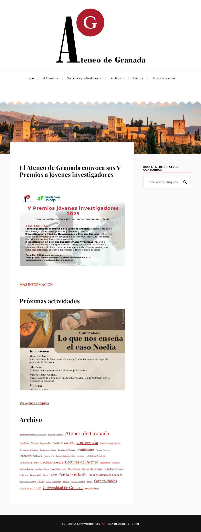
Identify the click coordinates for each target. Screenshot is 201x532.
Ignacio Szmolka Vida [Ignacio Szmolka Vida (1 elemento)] (65, 456)
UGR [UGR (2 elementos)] (37, 488)
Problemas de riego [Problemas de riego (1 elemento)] (28, 481)
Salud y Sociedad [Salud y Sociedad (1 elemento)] (53, 481)
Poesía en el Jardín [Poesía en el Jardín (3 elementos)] (73, 474)
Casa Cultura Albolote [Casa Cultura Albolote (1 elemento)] (29, 443)
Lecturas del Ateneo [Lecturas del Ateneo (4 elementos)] (82, 462)
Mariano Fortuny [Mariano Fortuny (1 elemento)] (27, 469)
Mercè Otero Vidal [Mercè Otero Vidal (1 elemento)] (58, 469)
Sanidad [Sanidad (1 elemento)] (66, 481)
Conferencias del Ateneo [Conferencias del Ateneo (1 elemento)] (110, 443)
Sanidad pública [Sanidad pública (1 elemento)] (78, 481)
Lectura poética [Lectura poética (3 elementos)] (51, 462)
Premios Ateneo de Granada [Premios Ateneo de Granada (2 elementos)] (105, 474)
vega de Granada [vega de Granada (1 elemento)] (92, 488)
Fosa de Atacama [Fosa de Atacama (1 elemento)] (103, 450)
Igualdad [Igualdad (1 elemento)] (80, 456)
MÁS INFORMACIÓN (36, 285)
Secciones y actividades (82, 78)
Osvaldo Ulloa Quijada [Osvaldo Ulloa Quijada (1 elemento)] (91, 469)
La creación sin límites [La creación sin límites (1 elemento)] (29, 463)
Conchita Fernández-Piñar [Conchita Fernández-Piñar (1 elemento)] (64, 443)
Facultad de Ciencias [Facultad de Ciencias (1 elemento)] (67, 450)
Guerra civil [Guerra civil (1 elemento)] (49, 456)
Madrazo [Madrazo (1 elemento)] (116, 463)
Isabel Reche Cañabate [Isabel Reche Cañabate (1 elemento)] (95, 456)
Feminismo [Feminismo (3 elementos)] (85, 449)
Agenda (138, 78)
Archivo (115, 78)
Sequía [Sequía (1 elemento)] (89, 481)
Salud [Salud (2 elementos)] (40, 481)
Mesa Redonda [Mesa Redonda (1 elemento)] (74, 469)
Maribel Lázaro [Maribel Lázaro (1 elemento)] (42, 469)
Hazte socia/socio (163, 78)
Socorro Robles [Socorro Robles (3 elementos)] (105, 481)
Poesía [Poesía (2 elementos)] (53, 474)
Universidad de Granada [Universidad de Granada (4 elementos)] (63, 487)
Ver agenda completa (34, 403)
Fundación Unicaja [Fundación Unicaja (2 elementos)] (31, 455)
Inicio (30, 78)
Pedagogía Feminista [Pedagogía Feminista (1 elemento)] (39, 475)
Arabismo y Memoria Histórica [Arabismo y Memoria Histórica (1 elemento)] (33, 435)
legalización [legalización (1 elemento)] (105, 463)
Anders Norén (128, 523)
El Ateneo (48, 78)
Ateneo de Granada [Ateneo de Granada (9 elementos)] (87, 433)
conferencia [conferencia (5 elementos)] (87, 442)
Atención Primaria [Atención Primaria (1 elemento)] (55, 435)
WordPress (91, 523)
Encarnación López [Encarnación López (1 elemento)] (48, 450)
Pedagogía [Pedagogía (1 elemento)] (24, 475)
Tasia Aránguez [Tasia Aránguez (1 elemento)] (26, 488)
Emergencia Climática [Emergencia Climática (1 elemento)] (29, 450)
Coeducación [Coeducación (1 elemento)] (45, 443)
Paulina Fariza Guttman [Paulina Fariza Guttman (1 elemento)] (113, 469)
